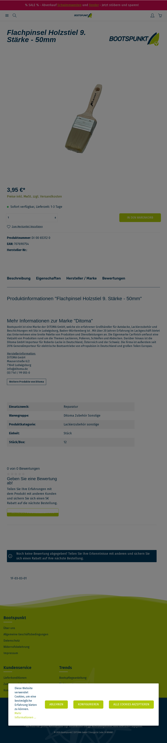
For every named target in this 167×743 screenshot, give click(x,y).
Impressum (10, 653)
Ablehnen (56, 704)
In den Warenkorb (140, 217)
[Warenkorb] (160, 15)
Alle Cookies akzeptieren (131, 704)
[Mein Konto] (152, 15)
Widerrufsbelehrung (16, 646)
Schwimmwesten (69, 5)
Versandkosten (76, 726)
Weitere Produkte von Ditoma (26, 381)
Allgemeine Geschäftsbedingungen (25, 634)
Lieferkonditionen (15, 677)
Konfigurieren (88, 704)
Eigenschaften (48, 278)
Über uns (9, 628)
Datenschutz (11, 640)
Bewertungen (112, 278)
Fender (94, 5)
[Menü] (6, 15)
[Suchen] (14, 15)
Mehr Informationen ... (25, 715)
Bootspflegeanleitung (73, 677)
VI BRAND (108, 732)
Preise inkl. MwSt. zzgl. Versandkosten (34, 196)
